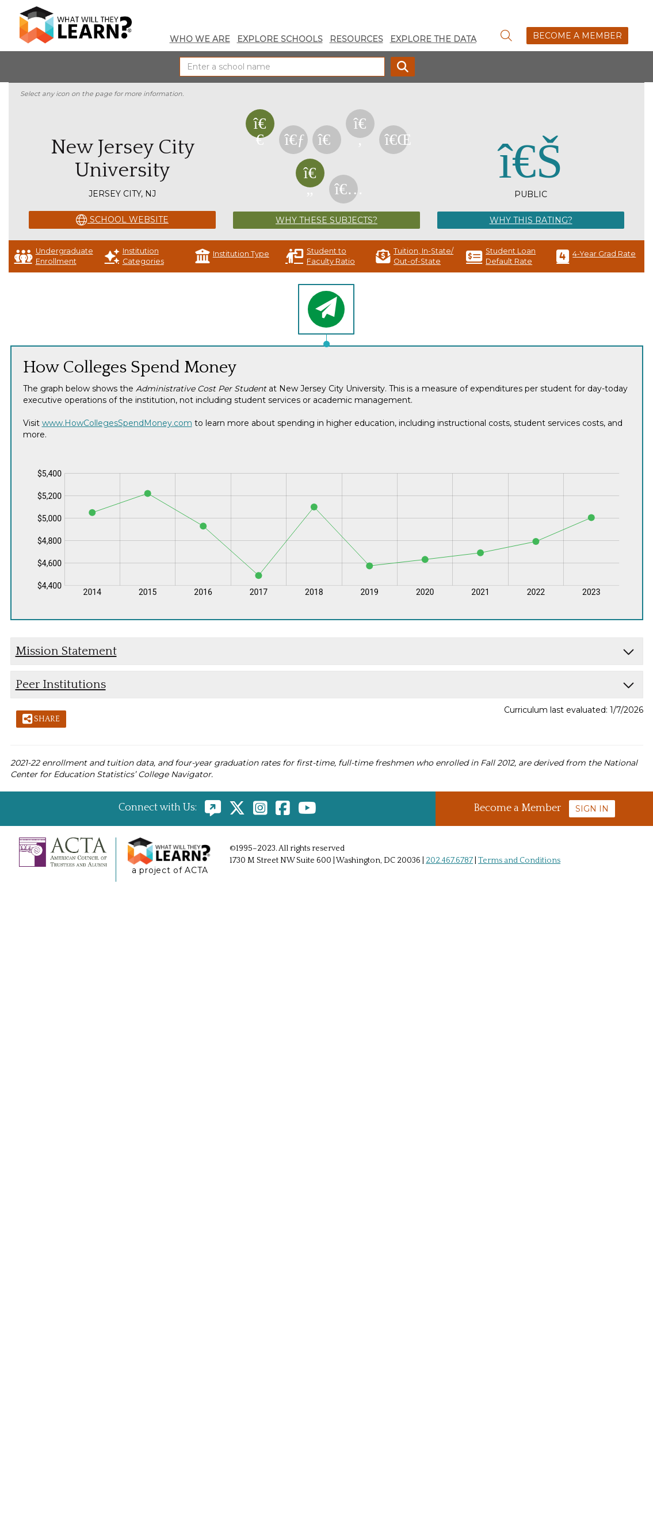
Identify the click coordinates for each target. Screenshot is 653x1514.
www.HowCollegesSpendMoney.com (117, 423)
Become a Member (577, 35)
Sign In (592, 809)
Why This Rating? (531, 220)
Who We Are (200, 39)
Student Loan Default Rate (501, 256)
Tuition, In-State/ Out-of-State (414, 256)
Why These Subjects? (326, 220)
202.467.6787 (449, 860)
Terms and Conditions (519, 860)
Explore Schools (280, 39)
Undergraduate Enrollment (53, 256)
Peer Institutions (61, 684)
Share (41, 719)
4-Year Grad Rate (596, 256)
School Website (122, 220)
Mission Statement (66, 651)
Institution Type (232, 256)
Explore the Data (433, 39)
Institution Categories (134, 256)
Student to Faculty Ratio (320, 256)
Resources (356, 39)
